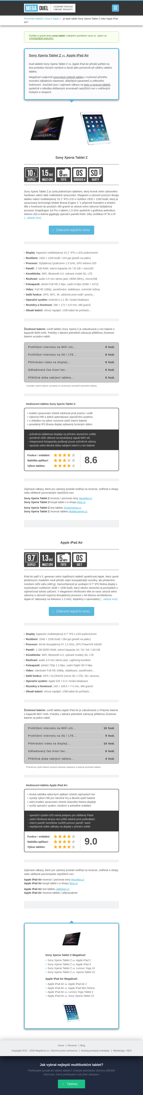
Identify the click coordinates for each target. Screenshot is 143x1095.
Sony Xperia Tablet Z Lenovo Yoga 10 (71, 968)
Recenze (72, 1045)
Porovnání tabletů (33, 18)
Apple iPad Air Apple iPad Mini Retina (71, 988)
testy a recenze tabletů (97, 84)
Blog (82, 1045)
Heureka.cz (85, 498)
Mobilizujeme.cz (78, 511)
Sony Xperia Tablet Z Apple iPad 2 (69, 960)
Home (61, 1045)
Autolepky (104, 1050)
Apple (56, 18)
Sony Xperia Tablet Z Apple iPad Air (59, 55)
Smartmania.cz (72, 507)
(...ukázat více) (32, 217)
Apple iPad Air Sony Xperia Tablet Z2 (71, 995)
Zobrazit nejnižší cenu (71, 230)
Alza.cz (81, 502)
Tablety (70, 1084)
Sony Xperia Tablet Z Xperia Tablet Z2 (71, 972)
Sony (47, 18)
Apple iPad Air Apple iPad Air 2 (67, 983)
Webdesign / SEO (122, 1050)
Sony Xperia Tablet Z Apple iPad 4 (69, 964)
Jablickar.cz (62, 889)
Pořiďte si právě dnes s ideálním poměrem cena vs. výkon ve (68, 37)
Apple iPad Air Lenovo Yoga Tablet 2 (70, 991)
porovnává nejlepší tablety (68, 77)
